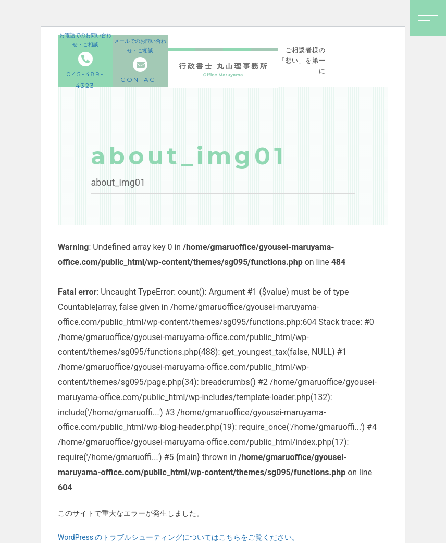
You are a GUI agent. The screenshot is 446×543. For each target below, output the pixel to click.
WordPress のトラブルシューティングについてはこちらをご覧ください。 (179, 537)
